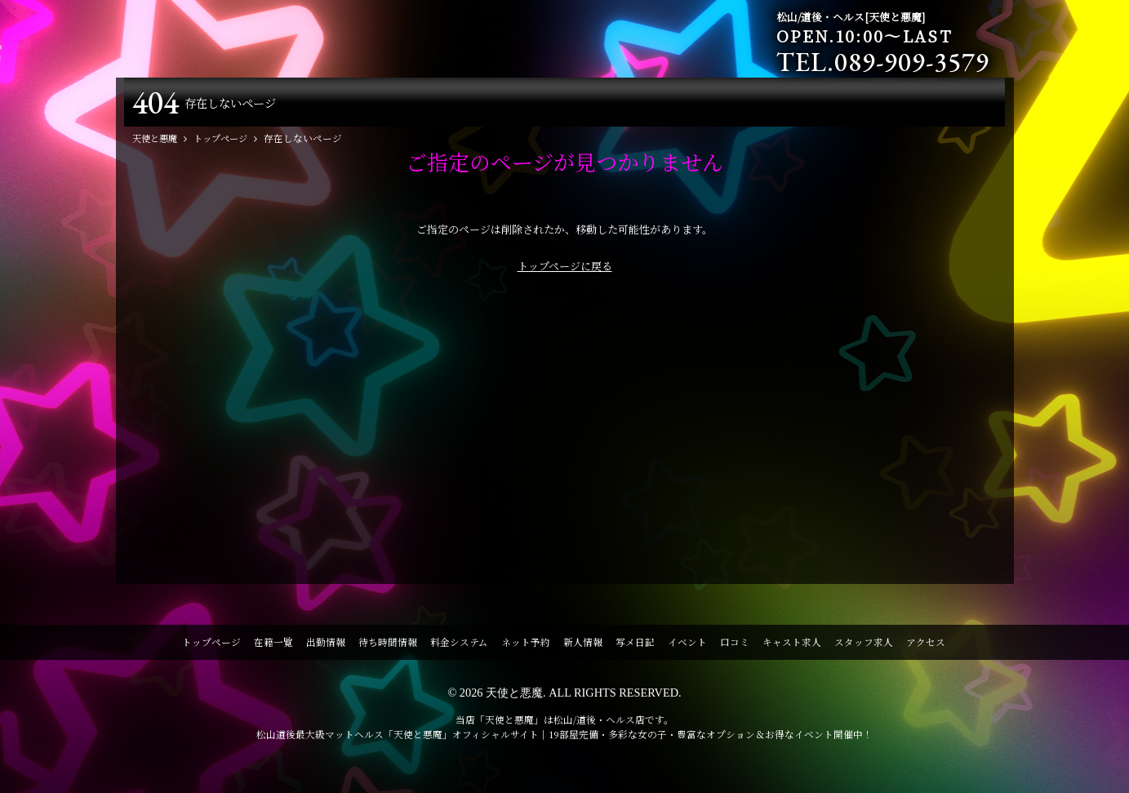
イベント (687, 645)
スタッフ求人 (863, 645)
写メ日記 (635, 645)
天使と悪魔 (514, 695)
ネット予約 (525, 645)
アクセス (925, 645)
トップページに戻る (565, 269)
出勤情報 (325, 645)
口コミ (734, 645)
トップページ (211, 645)
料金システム (459, 645)
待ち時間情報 (387, 645)
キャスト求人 (791, 645)
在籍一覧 (273, 645)
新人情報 (582, 645)
